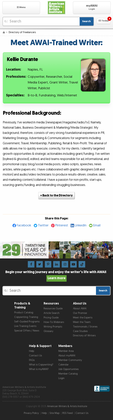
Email (96, 225)
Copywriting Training (26, 317)
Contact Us (35, 355)
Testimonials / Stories (85, 326)
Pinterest (61, 225)
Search (86, 21)
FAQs (32, 360)
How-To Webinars (54, 322)
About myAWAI (66, 355)
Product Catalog (23, 312)
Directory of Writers (84, 335)
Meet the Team (82, 322)
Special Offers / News (26, 330)
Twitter (43, 225)
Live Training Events (25, 326)
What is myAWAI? (39, 369)
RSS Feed (67, 413)
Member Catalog (68, 373)
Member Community (70, 360)
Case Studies (80, 331)
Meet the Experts (82, 317)
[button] (21, 7)
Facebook (24, 225)
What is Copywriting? (41, 364)
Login (61, 378)
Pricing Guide (51, 317)
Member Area (66, 351)
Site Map (54, 413)
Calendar (63, 364)
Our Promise (80, 313)
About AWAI (79, 308)
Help (31, 351)
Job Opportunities (68, 369)
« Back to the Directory (56, 195)
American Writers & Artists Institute (67, 406)
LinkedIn (80, 225)
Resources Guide (53, 308)
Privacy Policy (31, 413)
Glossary (48, 331)
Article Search (51, 313)
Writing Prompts (53, 326)
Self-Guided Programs (26, 321)
